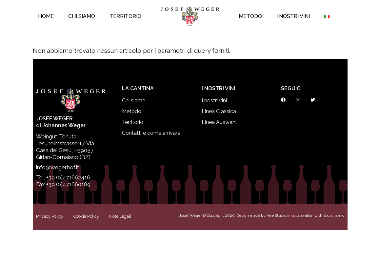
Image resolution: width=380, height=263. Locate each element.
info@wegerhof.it (57, 167)
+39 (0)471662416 (68, 177)
